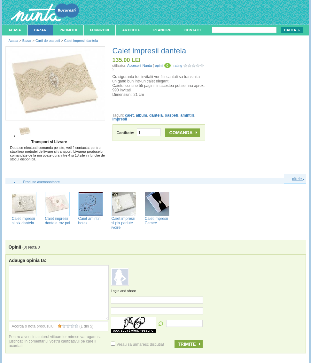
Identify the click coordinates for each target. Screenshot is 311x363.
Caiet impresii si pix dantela (23, 220)
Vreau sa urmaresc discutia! (137, 344)
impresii (120, 119)
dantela (156, 115)
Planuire (162, 30)
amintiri (187, 115)
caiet (129, 115)
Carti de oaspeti (47, 40)
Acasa (15, 30)
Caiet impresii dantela (81, 40)
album (141, 115)
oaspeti (171, 115)
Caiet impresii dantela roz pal (57, 220)
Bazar (40, 30)
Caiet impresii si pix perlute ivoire (123, 223)
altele (298, 178)
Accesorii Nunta (139, 65)
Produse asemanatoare (41, 182)
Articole (131, 30)
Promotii (68, 30)
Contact (192, 30)
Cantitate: (139, 133)
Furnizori (99, 30)
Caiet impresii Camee (156, 220)
